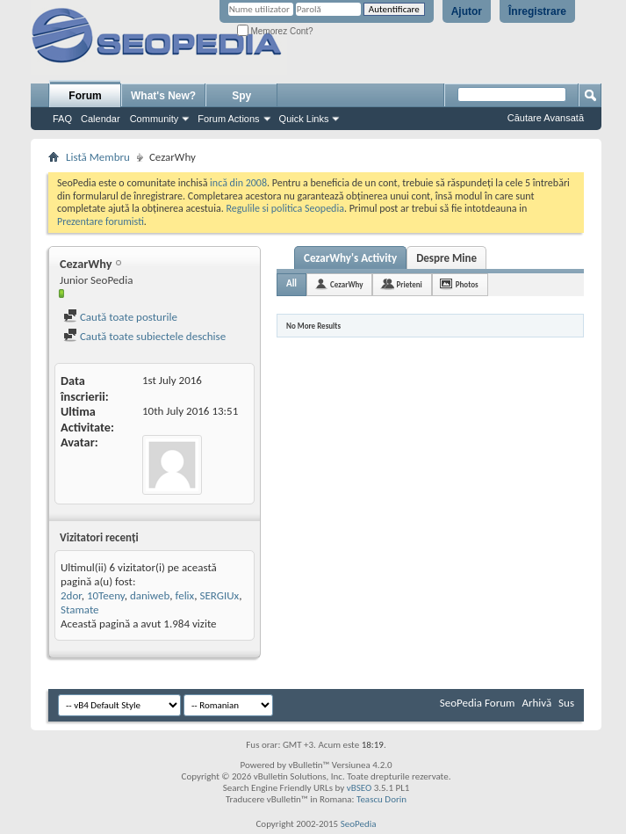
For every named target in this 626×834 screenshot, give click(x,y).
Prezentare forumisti (100, 221)
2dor (71, 595)
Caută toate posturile (120, 316)
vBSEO (359, 788)
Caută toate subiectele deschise (144, 336)
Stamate (80, 609)
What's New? (163, 96)
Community (154, 118)
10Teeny (106, 595)
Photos (467, 284)
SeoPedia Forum (477, 702)
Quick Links (304, 118)
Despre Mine (446, 258)
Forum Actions (228, 118)
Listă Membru (98, 156)
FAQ (62, 118)
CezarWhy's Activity (350, 258)
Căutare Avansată (545, 117)
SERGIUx (219, 595)
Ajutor (466, 11)
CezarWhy (346, 284)
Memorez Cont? (275, 31)
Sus (566, 702)
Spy (241, 96)
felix (185, 595)
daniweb (149, 595)
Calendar (100, 118)
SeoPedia (359, 824)
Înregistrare (537, 11)
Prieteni (408, 284)
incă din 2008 (238, 183)
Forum (84, 96)
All (291, 283)
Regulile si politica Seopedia (285, 208)
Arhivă (536, 702)
